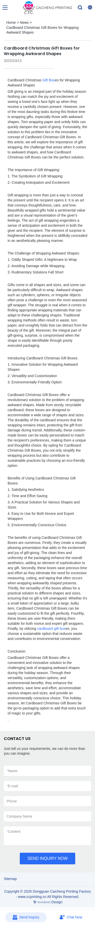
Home (11, 22)
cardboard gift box (51, 629)
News (24, 22)
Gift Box (48, 80)
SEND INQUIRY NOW (47, 858)
